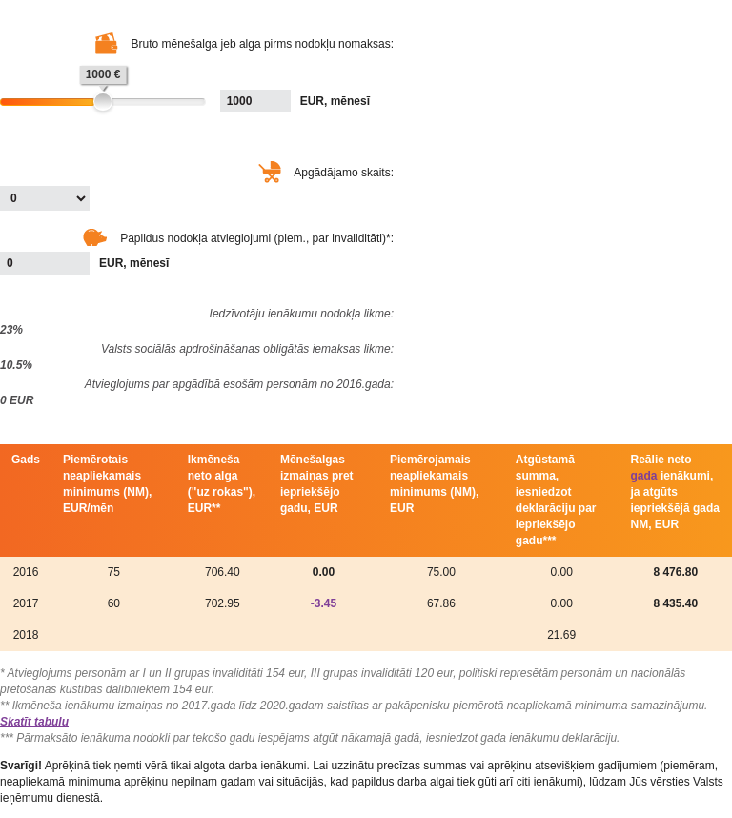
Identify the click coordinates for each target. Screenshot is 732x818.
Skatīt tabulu (34, 721)
